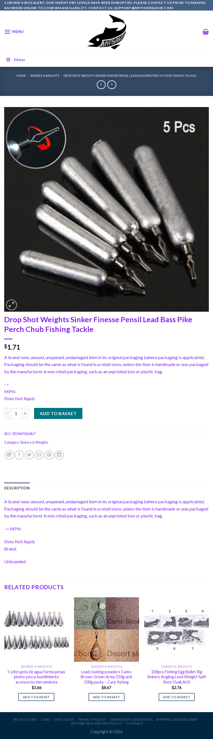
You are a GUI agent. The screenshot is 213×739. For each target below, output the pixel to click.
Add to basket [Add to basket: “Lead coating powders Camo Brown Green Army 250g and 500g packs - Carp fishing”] (106, 697)
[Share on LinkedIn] (59, 454)
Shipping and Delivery (177, 719)
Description (17, 488)
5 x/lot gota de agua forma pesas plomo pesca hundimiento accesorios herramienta (36, 676)
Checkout (64, 719)
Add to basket (58, 413)
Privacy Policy (92, 719)
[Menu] (14, 32)
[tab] (17, 488)
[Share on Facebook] (19, 454)
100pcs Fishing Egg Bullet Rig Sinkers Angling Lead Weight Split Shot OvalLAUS (176, 676)
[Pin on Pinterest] (49, 454)
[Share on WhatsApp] (9, 454)
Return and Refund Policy (97, 723)
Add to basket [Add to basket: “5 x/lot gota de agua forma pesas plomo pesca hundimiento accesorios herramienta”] (36, 697)
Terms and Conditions (131, 719)
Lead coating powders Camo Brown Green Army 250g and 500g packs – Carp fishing (106, 676)
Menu (15, 59)
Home (21, 75)
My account (25, 719)
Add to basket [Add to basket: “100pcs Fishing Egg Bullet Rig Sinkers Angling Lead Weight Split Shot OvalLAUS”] (176, 697)
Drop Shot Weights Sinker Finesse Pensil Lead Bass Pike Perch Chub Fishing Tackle (130, 75)
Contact (134, 723)
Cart (45, 719)
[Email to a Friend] (39, 454)
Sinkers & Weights (44, 75)
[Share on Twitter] (29, 454)
